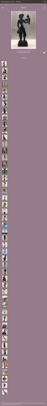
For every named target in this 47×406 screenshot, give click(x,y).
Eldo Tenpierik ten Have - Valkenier (11, 1)
